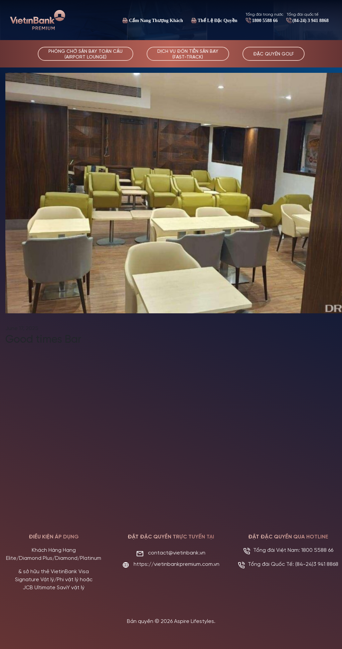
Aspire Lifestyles (194, 620)
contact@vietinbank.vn (176, 552)
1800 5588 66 (265, 20)
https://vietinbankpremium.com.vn (176, 563)
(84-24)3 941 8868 (316, 563)
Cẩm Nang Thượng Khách (156, 20)
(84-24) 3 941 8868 (311, 20)
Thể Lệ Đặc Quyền (217, 20)
